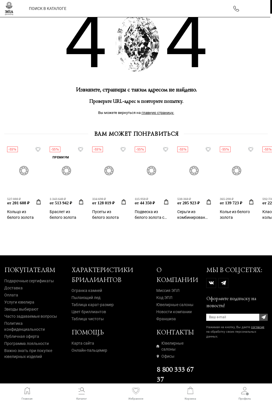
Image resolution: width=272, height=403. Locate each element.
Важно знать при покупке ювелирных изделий (28, 353)
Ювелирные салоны (174, 304)
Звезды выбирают (21, 309)
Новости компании (174, 311)
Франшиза (166, 319)
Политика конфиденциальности (24, 326)
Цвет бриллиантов (88, 311)
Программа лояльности (26, 343)
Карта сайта (82, 343)
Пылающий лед (85, 297)
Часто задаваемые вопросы (30, 316)
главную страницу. (158, 113)
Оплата (11, 295)
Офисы (165, 356)
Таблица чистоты (87, 319)
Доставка (13, 288)
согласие (257, 327)
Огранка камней (86, 290)
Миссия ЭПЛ (168, 290)
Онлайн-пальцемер (89, 350)
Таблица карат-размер (92, 304)
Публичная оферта (21, 336)
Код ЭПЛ (164, 297)
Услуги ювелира (19, 302)
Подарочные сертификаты (29, 281)
